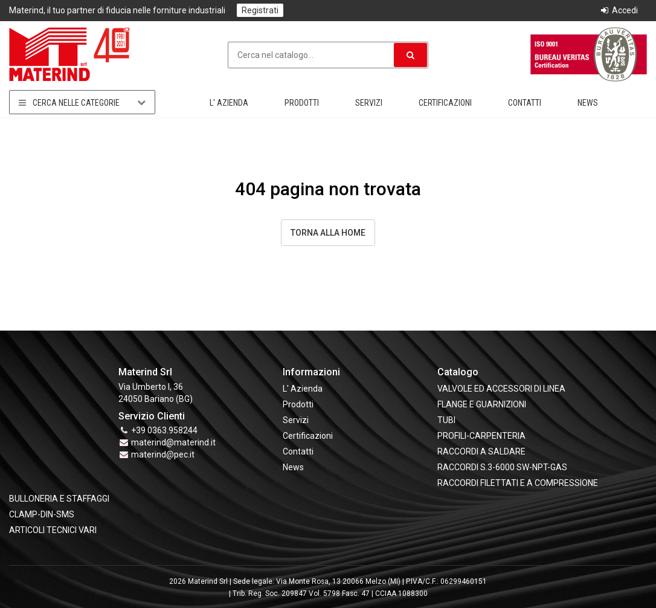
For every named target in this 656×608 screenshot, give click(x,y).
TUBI (446, 420)
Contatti (524, 103)
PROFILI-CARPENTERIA (481, 436)
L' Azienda (229, 103)
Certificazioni (445, 103)
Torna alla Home (328, 233)
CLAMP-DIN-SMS (41, 514)
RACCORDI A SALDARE (481, 451)
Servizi (368, 103)
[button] (410, 55)
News (587, 103)
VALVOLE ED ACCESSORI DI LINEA (501, 388)
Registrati (260, 10)
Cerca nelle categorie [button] (82, 102)
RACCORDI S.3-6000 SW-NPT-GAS (502, 467)
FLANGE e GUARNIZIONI (481, 404)
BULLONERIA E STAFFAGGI (59, 498)
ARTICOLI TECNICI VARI (53, 530)
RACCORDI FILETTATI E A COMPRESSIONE (517, 483)
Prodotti (302, 103)
